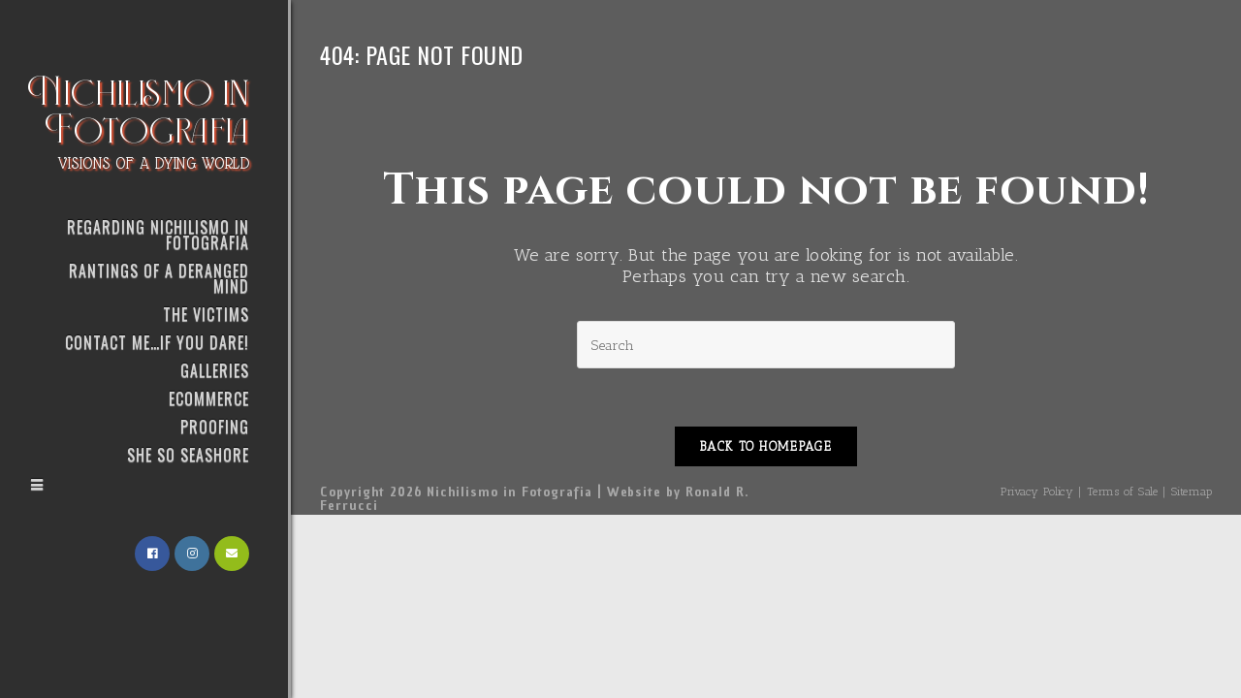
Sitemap (1192, 491)
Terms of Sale (1123, 491)
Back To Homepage (766, 446)
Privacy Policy (1037, 491)
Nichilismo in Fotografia (139, 119)
